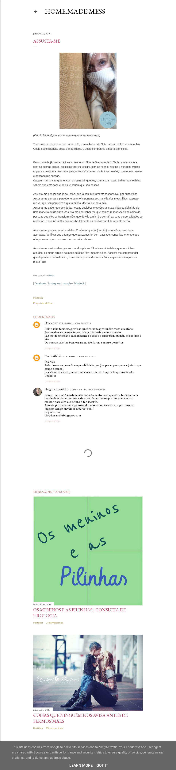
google (67, 283)
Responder (52, 348)
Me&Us (51, 276)
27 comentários (54, 622)
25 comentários (54, 728)
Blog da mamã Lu (57, 389)
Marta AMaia (53, 356)
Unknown (51, 323)
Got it (102, 765)
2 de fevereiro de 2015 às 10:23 (75, 323)
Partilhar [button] (38, 297)
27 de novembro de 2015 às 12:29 (87, 389)
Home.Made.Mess (75, 11)
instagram (54, 283)
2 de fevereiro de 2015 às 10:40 (79, 356)
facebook (40, 283)
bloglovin (79, 283)
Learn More (81, 765)
